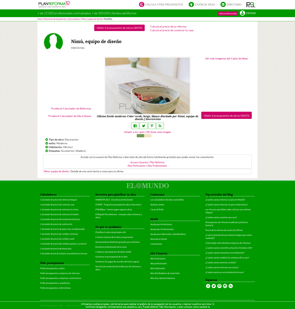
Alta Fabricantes (157, 268)
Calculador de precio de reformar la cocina (59, 209)
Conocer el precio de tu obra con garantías (114, 237)
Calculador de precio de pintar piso (55, 248)
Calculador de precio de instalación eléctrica (60, 219)
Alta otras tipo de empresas (162, 278)
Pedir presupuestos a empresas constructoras (60, 278)
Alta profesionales (228, 13)
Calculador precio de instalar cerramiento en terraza (63, 253)
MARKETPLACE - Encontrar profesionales (114, 199)
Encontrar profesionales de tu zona (111, 247)
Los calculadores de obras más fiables (167, 199)
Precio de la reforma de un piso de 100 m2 (224, 230)
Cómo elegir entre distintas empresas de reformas (228, 243)
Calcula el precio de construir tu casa (171, 30)
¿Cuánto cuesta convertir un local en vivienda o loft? (228, 248)
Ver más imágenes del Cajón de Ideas (226, 58)
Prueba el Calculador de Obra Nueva (69, 116)
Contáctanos (156, 244)
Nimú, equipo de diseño (56, 171)
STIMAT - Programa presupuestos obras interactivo (118, 204)
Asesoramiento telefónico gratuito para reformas (117, 242)
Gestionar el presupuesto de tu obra (111, 256)
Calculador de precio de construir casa (57, 204)
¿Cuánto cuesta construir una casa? (221, 217)
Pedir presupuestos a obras (52, 268)
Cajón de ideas (202, 5)
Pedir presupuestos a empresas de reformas (60, 273)
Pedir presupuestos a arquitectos (55, 283)
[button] (251, 4)
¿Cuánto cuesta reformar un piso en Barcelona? (226, 204)
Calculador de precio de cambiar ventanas (59, 234)
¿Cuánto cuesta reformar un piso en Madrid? (225, 199)
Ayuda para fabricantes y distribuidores (168, 234)
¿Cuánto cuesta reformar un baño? (220, 262)
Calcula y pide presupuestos (161, 5)
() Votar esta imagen (159, 132)
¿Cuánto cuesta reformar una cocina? (222, 267)
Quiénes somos (157, 204)
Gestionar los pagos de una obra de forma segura (117, 261)
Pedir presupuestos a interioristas (55, 288)
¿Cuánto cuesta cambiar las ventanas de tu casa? (227, 257)
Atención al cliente (158, 239)
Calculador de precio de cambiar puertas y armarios (63, 243)
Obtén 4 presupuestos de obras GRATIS (119, 27)
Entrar (248, 13)
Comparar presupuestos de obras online (113, 252)
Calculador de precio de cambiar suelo (57, 239)
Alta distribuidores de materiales (165, 273)
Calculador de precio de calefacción (56, 224)
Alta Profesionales (157, 165)
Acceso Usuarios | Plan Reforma (147, 162)
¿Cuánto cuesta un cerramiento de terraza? (224, 272)
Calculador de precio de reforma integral (58, 199)
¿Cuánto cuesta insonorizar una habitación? (224, 252)
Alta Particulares (137, 165)
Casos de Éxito (157, 209)
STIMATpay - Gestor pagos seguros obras (113, 209)
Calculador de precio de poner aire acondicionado (62, 229)
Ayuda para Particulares (161, 224)
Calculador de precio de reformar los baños (59, 214)
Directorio (230, 5)
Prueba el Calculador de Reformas (71, 108)
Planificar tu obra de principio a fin (110, 232)
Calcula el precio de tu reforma (168, 26)
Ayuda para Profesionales (162, 229)
